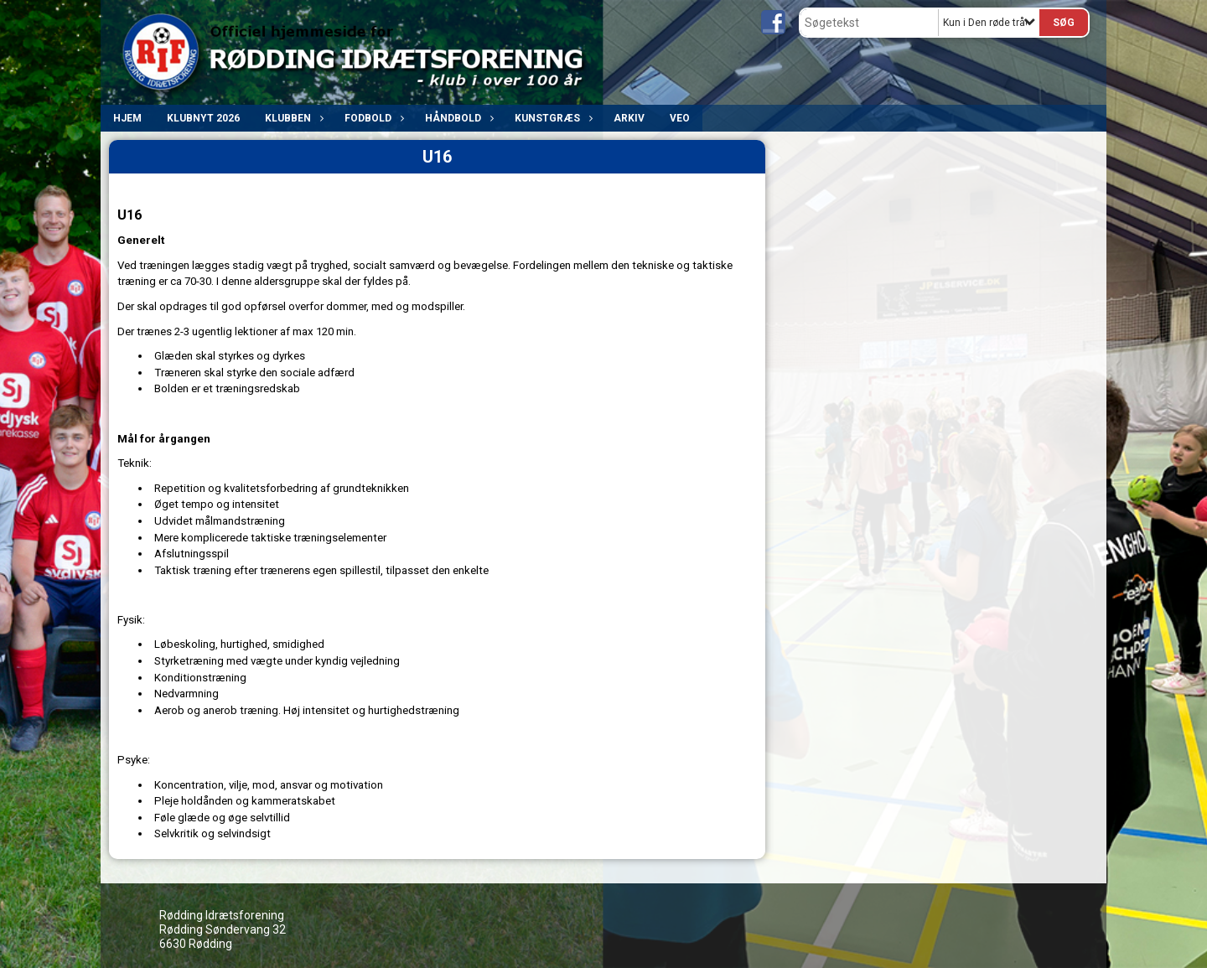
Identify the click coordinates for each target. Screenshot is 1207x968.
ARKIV (629, 118)
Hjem (127, 118)
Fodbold (372, 118)
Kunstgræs (551, 118)
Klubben (292, 118)
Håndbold (457, 118)
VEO (680, 118)
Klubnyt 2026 (203, 118)
